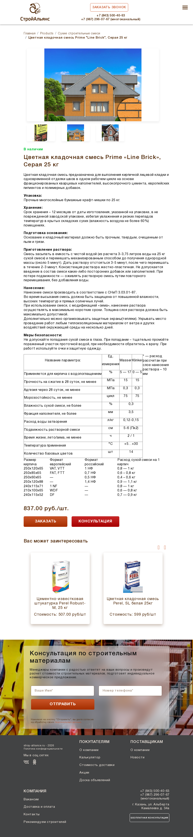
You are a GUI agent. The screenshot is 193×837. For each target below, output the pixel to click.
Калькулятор (89, 757)
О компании (89, 750)
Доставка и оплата (39, 806)
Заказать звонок (109, 7)
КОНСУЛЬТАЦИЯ (95, 521)
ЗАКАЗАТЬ (45, 521)
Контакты (32, 814)
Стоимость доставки (97, 765)
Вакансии (31, 799)
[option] (93, 84)
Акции (84, 772)
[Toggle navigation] (185, 8)
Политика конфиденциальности (43, 749)
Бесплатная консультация (149, 818)
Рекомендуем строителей (45, 822)
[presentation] (159, 547)
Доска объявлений (94, 780)
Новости (137, 757)
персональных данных (68, 722)
